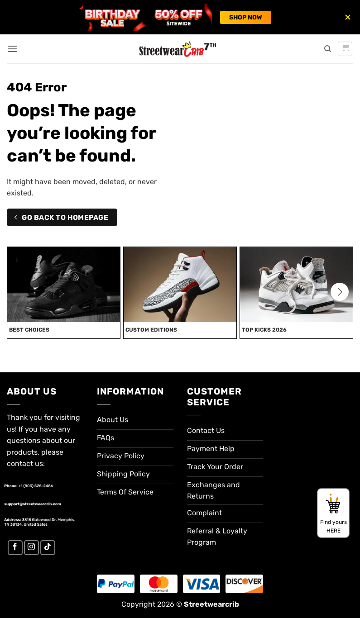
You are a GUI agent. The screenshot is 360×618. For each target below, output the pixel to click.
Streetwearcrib (211, 604)
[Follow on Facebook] (15, 547)
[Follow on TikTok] (47, 547)
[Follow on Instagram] (31, 547)
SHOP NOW (245, 17)
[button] (12, 49)
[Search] (327, 48)
